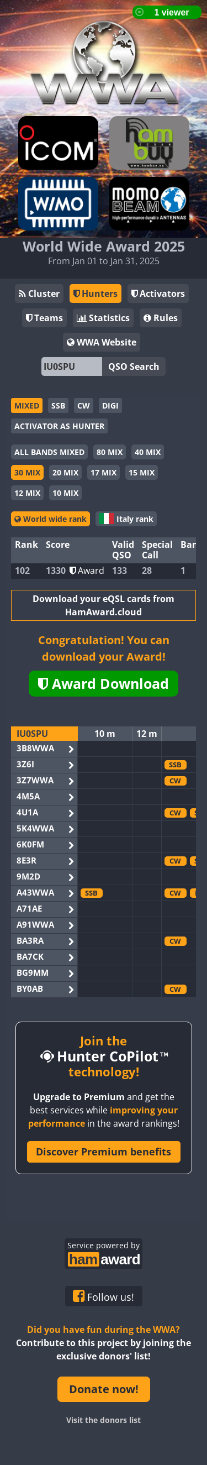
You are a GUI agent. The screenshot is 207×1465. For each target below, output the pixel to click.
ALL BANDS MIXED (49, 452)
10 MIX (65, 493)
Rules (161, 318)
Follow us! (103, 1296)
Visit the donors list (103, 1420)
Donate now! (104, 1389)
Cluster (39, 293)
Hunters (95, 293)
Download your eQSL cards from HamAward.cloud (103, 605)
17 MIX (103, 472)
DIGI (110, 405)
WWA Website (101, 342)
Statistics (103, 318)
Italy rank (126, 518)
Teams (44, 318)
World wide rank (50, 519)
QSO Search (134, 366)
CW (83, 405)
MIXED (26, 405)
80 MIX (110, 452)
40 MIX (148, 452)
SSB (58, 405)
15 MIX (142, 472)
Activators (158, 293)
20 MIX (65, 472)
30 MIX (27, 472)
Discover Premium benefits (103, 1151)
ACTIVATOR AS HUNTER (59, 426)
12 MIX (27, 493)
